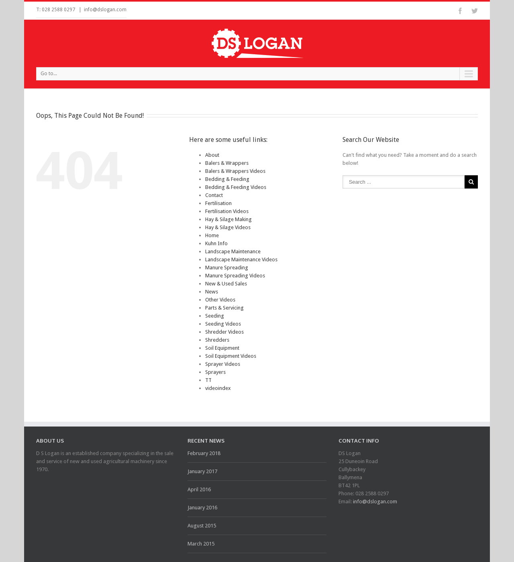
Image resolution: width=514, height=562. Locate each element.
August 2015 (202, 526)
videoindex (218, 388)
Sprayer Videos (222, 364)
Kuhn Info (216, 243)
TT (208, 380)
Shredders (217, 340)
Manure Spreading (226, 268)
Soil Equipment (222, 348)
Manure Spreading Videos (235, 276)
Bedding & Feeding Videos (235, 187)
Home (212, 235)
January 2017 (202, 471)
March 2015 (201, 544)
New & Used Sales (226, 284)
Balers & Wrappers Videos (235, 171)
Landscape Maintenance (233, 251)
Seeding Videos (223, 324)
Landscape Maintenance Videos (241, 259)
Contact (214, 195)
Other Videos (220, 300)
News (211, 292)
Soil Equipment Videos (230, 356)
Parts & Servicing (224, 308)
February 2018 (204, 453)
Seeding (214, 316)
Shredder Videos (224, 332)
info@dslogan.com (105, 9)
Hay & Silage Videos (228, 227)
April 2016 (199, 489)
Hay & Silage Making (228, 219)
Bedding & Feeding (227, 179)
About (212, 155)
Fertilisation (218, 203)
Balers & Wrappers (227, 163)
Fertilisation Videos (227, 211)
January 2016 (202, 508)
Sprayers (215, 372)
